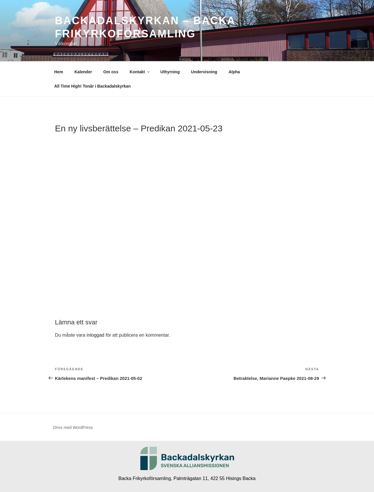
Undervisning (204, 71)
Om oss (110, 71)
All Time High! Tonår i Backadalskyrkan (92, 86)
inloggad (95, 335)
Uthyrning (170, 71)
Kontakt (140, 71)
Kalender (83, 71)
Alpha (234, 71)
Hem (58, 71)
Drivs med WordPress (73, 427)
